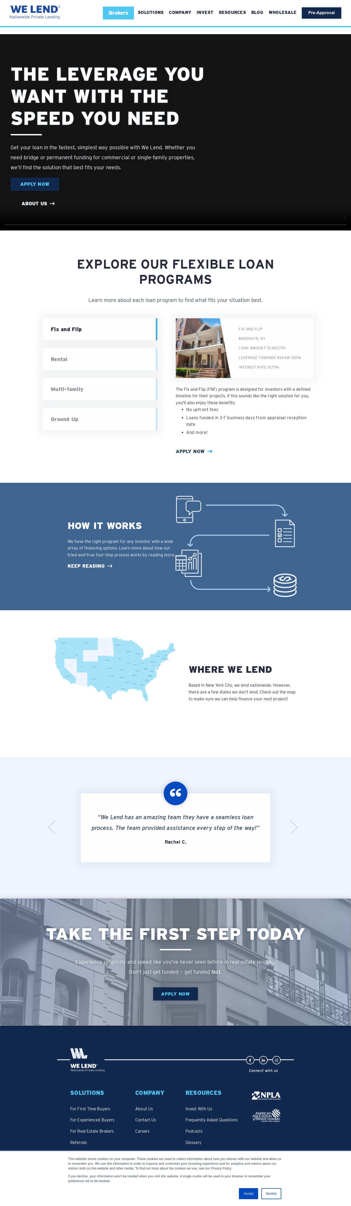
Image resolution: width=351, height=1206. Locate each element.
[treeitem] (100, 359)
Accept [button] (248, 1193)
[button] (118, 13)
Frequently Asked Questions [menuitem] (215, 1115)
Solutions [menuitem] (87, 1092)
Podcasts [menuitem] (197, 1125)
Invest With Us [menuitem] (201, 1105)
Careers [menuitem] (145, 1125)
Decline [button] (271, 1193)
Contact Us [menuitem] (147, 1115)
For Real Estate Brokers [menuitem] (93, 1125)
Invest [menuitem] (205, 12)
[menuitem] (151, 12)
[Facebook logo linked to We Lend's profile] (250, 1060)
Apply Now (35, 184)
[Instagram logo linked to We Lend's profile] (276, 1060)
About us (34, 204)
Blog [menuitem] (257, 12)
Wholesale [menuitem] (283, 12)
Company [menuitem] (180, 12)
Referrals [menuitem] (79, 1135)
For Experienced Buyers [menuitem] (93, 1115)
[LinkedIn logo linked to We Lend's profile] (263, 1060)
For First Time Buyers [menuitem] (91, 1105)
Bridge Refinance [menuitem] (87, 1145)
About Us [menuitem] (146, 1105)
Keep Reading (86, 566)
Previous (51, 828)
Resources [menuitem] (232, 12)
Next (294, 828)
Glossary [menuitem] (196, 1135)
